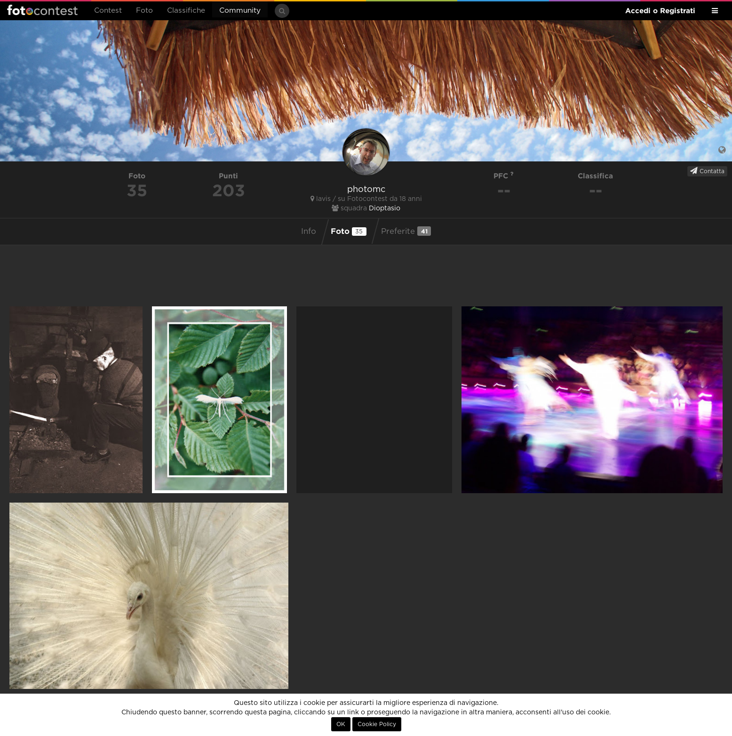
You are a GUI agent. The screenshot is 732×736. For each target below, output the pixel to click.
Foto (144, 10)
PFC (503, 176)
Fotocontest (42, 10)
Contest (108, 10)
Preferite (406, 231)
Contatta (707, 171)
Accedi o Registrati (660, 11)
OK (340, 724)
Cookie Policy (377, 724)
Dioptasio (384, 208)
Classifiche (186, 10)
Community (240, 10)
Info (308, 231)
